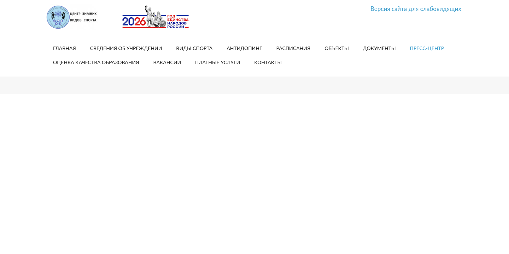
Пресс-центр (427, 48)
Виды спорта (194, 48)
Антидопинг (244, 48)
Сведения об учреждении (126, 48)
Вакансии (167, 62)
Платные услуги (217, 62)
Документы (379, 48)
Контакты (268, 62)
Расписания (293, 48)
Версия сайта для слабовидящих (415, 8)
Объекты (336, 48)
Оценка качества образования (96, 62)
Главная (64, 48)
